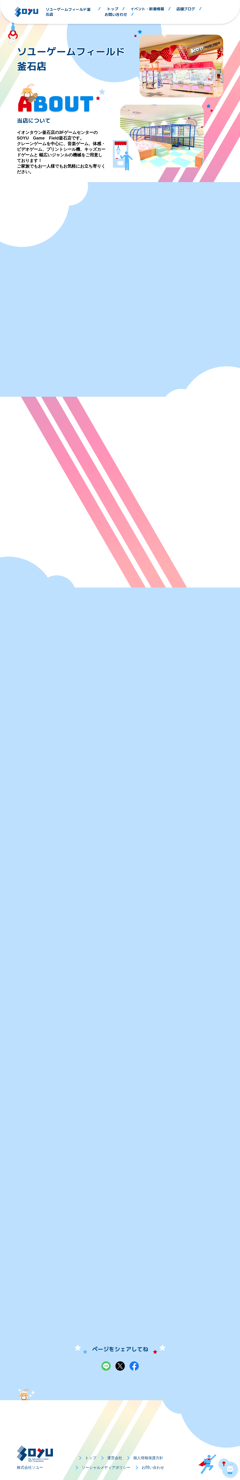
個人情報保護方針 (148, 1458)
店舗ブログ (185, 9)
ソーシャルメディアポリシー (106, 1467)
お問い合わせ (116, 14)
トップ (112, 9)
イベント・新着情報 (147, 9)
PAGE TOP (228, 1468)
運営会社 (114, 1458)
